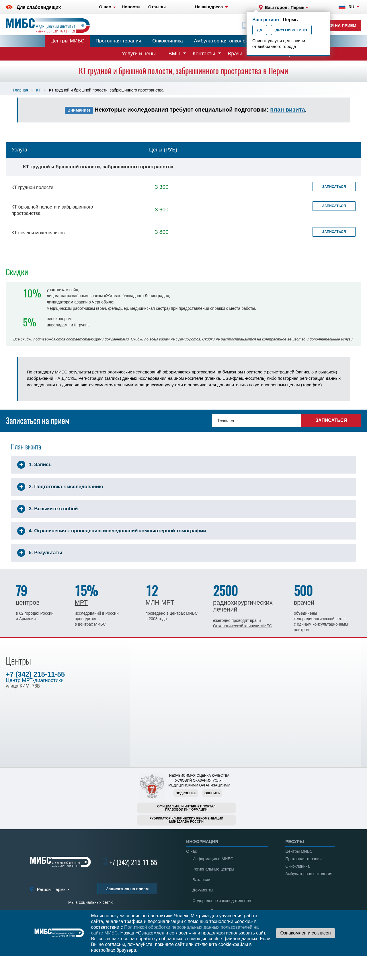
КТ (38, 90)
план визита (287, 109)
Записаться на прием (331, 25)
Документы (202, 890)
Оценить (212, 793)
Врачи (235, 54)
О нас (191, 851)
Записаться (334, 187)
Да (259, 30)
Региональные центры (213, 869)
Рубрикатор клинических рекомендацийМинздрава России (186, 820)
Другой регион (291, 30)
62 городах (29, 613)
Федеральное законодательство (222, 900)
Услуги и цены (139, 54)
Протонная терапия (118, 41)
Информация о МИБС (212, 858)
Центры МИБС (67, 41)
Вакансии (201, 879)
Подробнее (186, 793)
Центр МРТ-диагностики (35, 680)
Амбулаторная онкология (223, 41)
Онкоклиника (167, 41)
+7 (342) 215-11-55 (35, 674)
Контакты (204, 54)
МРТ (81, 602)
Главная (20, 90)
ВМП (174, 54)
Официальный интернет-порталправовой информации (186, 808)
